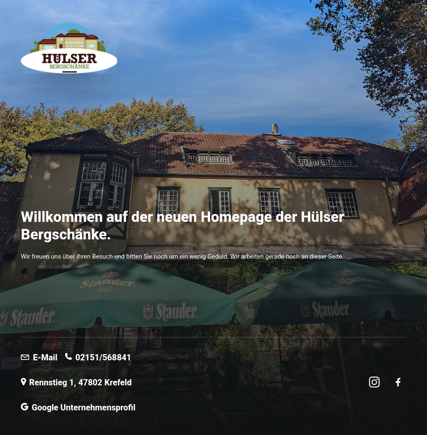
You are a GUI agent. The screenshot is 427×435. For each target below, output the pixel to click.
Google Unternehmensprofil (78, 407)
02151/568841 (98, 357)
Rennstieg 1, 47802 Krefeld (76, 382)
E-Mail (39, 357)
